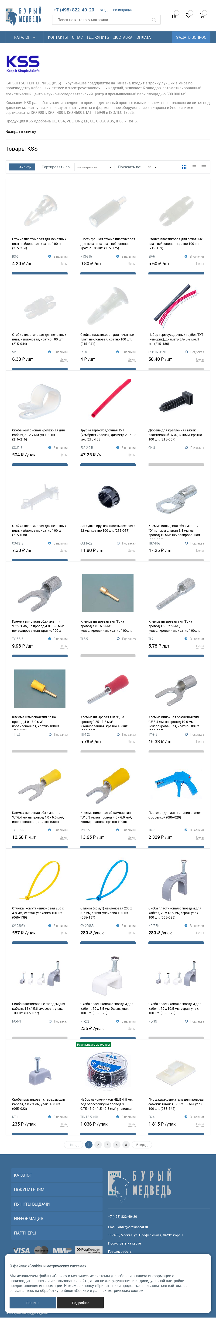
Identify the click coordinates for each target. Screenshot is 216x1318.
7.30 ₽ (40, 553)
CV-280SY (18, 928)
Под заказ (194, 355)
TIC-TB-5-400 (89, 1119)
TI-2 (151, 641)
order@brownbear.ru (133, 1227)
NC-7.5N (153, 928)
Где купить (98, 37)
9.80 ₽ (108, 266)
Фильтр (22, 167)
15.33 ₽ (176, 744)
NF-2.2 (84, 1024)
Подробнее (80, 1303)
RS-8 (83, 354)
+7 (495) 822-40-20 (74, 10)
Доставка (122, 37)
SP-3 (15, 354)
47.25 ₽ (108, 457)
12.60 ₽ (40, 840)
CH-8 (151, 450)
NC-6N (16, 1024)
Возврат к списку (21, 131)
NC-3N (152, 1024)
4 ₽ (108, 362)
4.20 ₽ (40, 266)
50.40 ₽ (176, 362)
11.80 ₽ (108, 553)
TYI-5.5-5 (86, 832)
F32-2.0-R (86, 450)
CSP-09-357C (157, 354)
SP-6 (151, 259)
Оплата (144, 37)
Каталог (24, 37)
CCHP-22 (86, 546)
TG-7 (151, 832)
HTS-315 (86, 259)
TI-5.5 (84, 641)
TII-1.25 (85, 737)
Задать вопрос (191, 37)
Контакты (58, 37)
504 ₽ (40, 457)
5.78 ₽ (176, 649)
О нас (77, 37)
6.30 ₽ (40, 362)
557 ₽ (40, 935)
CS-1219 (17, 546)
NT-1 (15, 1119)
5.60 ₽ (176, 266)
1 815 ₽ (176, 1127)
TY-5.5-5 (17, 641)
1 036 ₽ (108, 1127)
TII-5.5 (16, 737)
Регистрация (123, 9)
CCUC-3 (17, 450)
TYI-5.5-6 (18, 832)
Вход (103, 9)
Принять (33, 1303)
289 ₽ (108, 935)
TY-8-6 (152, 737)
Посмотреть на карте (124, 1244)
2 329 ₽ (176, 840)
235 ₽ (108, 1031)
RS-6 (15, 259)
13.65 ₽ (108, 840)
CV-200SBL (87, 928)
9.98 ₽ (40, 649)
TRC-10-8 (154, 546)
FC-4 (151, 1119)
